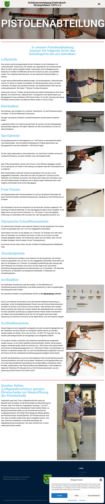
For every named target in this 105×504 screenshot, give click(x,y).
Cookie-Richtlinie (72, 500)
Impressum (82, 500)
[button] (101, 480)
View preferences (94, 496)
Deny (76, 496)
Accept (59, 496)
